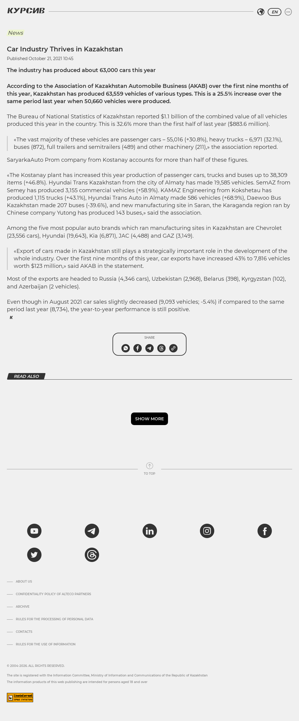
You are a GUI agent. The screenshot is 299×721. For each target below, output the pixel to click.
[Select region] (261, 12)
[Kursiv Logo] (26, 10)
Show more (149, 418)
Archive (23, 607)
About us (24, 581)
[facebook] (265, 531)
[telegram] (92, 531)
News (15, 33)
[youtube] (34, 531)
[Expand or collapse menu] (288, 12)
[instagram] (207, 531)
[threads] (92, 555)
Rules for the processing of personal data (54, 619)
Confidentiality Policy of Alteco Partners (53, 594)
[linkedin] (149, 531)
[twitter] (34, 555)
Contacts (24, 632)
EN (275, 12)
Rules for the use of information (45, 644)
